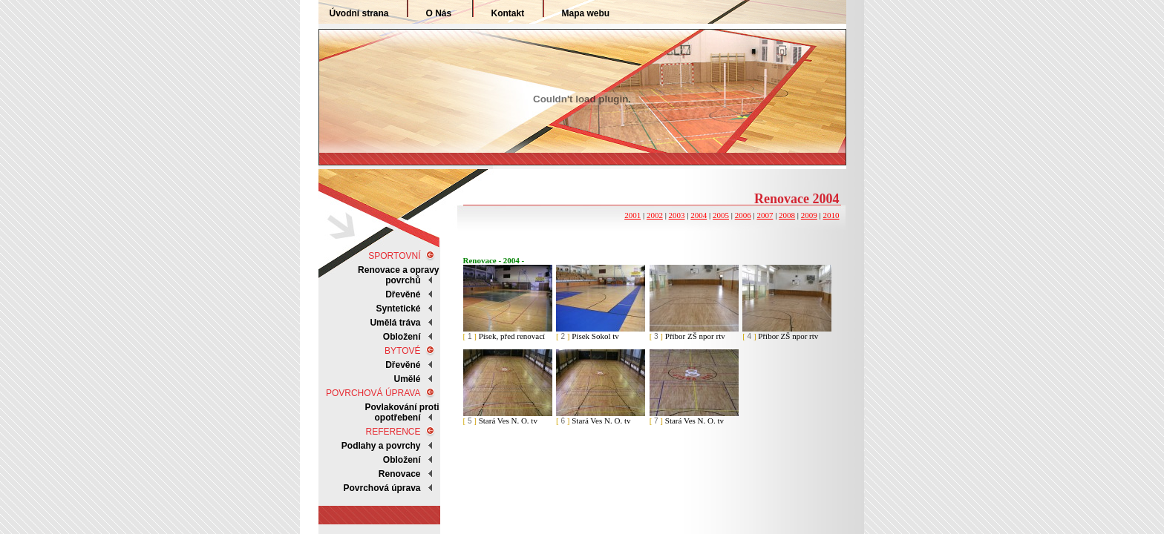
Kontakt (508, 13)
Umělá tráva (395, 322)
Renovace (400, 474)
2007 (764, 215)
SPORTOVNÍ (394, 256)
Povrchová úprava (381, 488)
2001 (632, 215)
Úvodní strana (359, 13)
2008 (787, 215)
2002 (655, 215)
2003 (677, 215)
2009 (809, 215)
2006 (743, 215)
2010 (831, 215)
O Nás (439, 13)
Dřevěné (402, 294)
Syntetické (398, 308)
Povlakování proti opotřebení (401, 412)
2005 (721, 215)
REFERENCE (392, 431)
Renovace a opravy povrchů (398, 275)
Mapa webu (586, 13)
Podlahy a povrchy (381, 446)
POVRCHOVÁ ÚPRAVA (373, 393)
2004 (698, 215)
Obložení (402, 460)
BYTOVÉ (402, 351)
